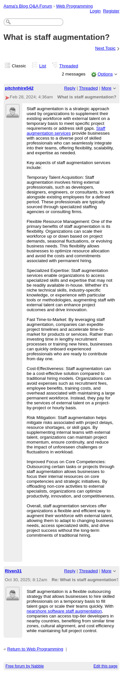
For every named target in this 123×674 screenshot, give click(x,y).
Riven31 (13, 570)
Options (105, 74)
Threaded (68, 65)
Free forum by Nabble (25, 666)
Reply (69, 88)
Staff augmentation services (66, 131)
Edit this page (105, 666)
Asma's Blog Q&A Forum (28, 6)
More (106, 88)
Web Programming (74, 6)
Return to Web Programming (35, 649)
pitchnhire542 (19, 88)
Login (95, 10)
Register (111, 10)
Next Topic (105, 48)
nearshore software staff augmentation (64, 611)
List (42, 65)
